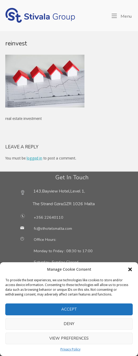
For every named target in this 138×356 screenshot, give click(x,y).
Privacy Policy (70, 349)
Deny (69, 323)
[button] (130, 269)
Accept (69, 309)
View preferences (69, 338)
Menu (122, 16)
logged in (34, 158)
